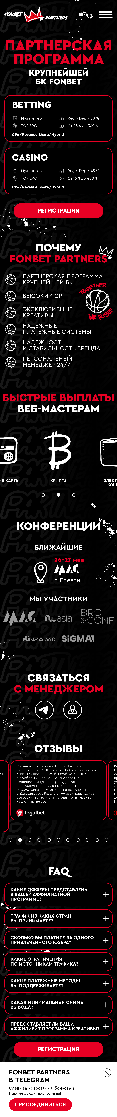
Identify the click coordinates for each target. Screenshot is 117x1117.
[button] (43, 495)
